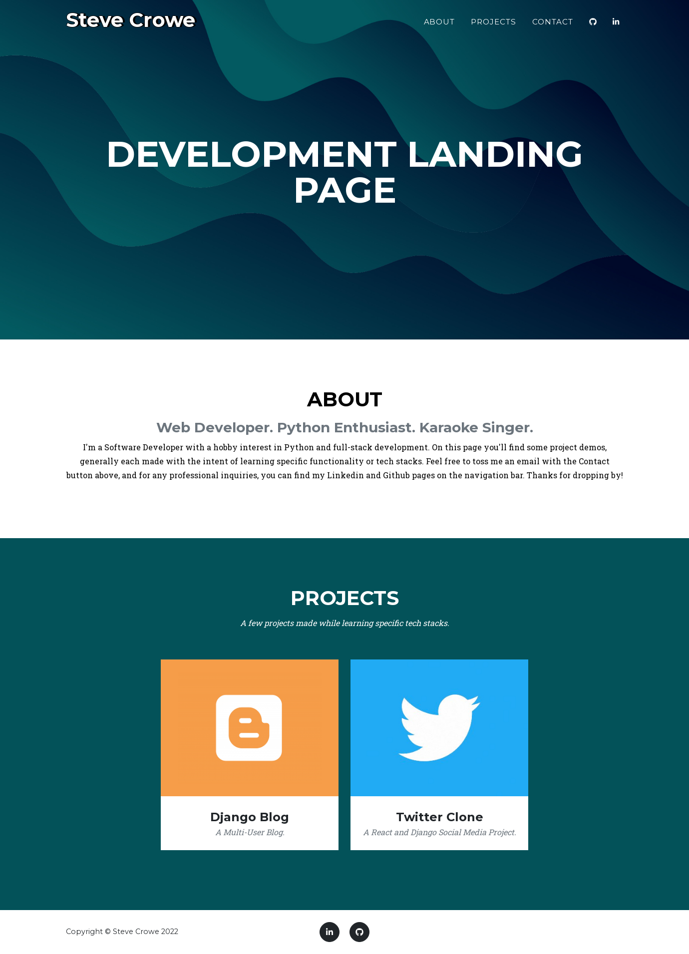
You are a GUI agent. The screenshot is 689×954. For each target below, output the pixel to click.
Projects (493, 25)
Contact (552, 25)
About (439, 25)
